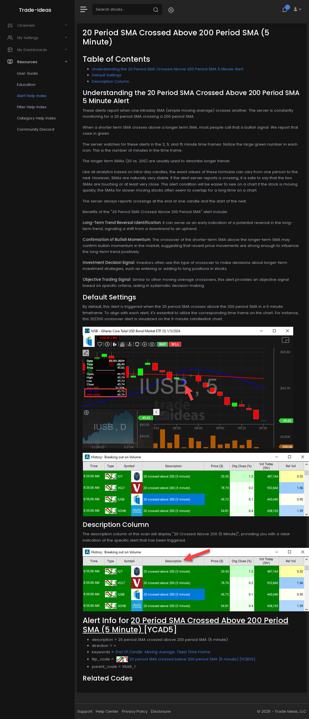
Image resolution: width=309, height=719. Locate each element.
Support (84, 711)
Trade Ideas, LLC (290, 711)
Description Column (110, 81)
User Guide (27, 73)
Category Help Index (36, 118)
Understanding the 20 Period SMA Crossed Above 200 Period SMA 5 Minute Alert (167, 69)
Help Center (107, 711)
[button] (171, 9)
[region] (37, 359)
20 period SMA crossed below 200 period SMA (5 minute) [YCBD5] (185, 659)
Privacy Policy (134, 711)
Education (26, 84)
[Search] (121, 9)
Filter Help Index (31, 107)
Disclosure (161, 711)
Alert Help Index (31, 95)
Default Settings (106, 75)
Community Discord (35, 129)
